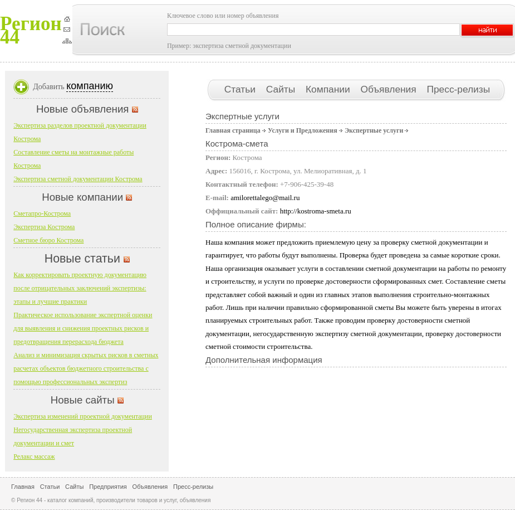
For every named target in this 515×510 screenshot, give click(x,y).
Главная (23, 486)
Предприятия (108, 486)
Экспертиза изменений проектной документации (82, 416)
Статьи (241, 89)
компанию (89, 85)
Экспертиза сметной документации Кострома (77, 179)
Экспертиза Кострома (44, 227)
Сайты (282, 89)
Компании (329, 89)
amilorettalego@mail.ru (265, 197)
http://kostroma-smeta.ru (315, 211)
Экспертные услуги (374, 130)
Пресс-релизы (458, 89)
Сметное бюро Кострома (48, 240)
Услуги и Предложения (302, 130)
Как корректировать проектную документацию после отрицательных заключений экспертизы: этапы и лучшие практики (79, 288)
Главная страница (233, 130)
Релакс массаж (34, 456)
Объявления (389, 89)
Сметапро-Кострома (42, 213)
